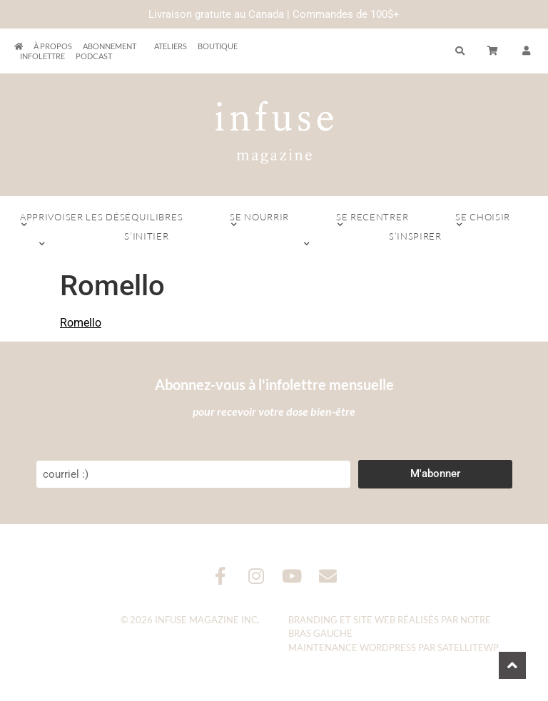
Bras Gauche (320, 633)
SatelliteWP (468, 647)
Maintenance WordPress (352, 647)
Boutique (218, 46)
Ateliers (170, 46)
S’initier (146, 239)
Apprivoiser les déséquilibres (101, 220)
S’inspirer (415, 239)
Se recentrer (372, 220)
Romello (80, 322)
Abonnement (113, 46)
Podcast (94, 56)
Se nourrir (259, 220)
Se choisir (483, 220)
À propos (53, 46)
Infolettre (42, 56)
